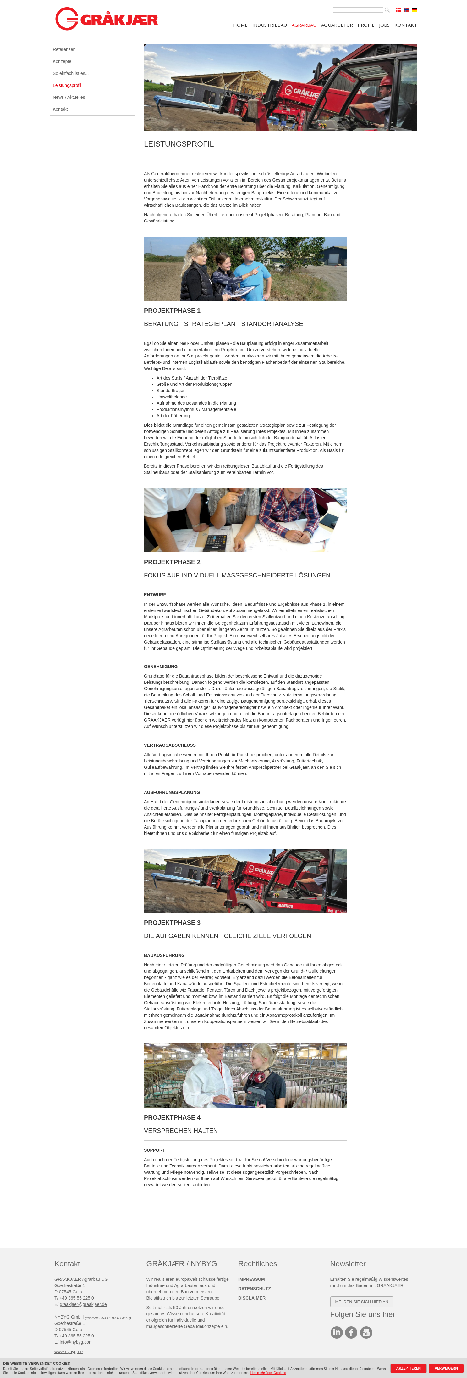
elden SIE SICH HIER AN (363, 1301)
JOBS (384, 24)
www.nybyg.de (68, 1351)
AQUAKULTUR (337, 24)
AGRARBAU (304, 24)
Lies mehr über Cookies (268, 1373)
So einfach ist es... (71, 73)
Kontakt (60, 109)
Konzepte (62, 61)
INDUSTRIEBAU (269, 24)
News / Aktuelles (69, 97)
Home (240, 24)
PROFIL (366, 24)
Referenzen (64, 49)
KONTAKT (405, 24)
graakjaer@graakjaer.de (83, 1304)
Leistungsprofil (67, 85)
